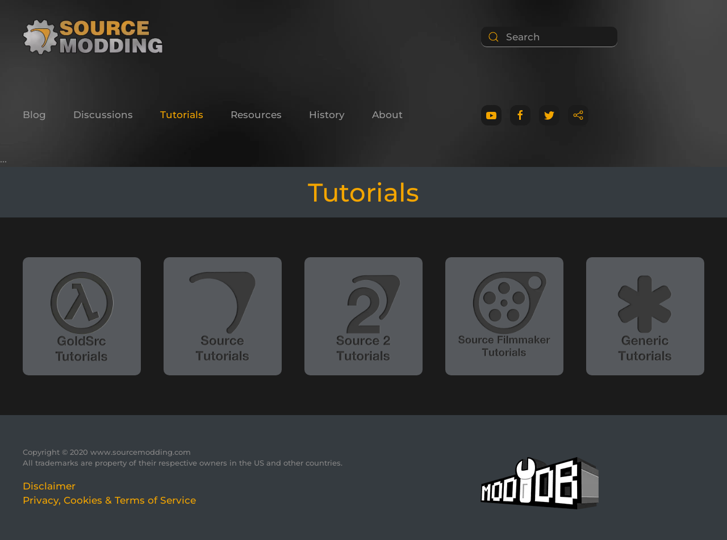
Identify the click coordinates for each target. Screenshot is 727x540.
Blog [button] (34, 114)
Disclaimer (49, 486)
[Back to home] (97, 36)
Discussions (103, 114)
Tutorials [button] (181, 114)
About (387, 114)
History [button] (327, 114)
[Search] (549, 37)
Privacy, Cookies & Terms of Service (109, 500)
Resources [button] (256, 114)
